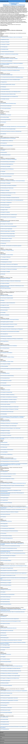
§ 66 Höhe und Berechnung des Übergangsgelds (8, 226)
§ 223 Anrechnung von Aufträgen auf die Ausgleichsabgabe (10, 675)
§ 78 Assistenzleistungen (4, 259)
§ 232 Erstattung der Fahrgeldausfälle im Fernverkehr (9, 700)
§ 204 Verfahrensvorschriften (5, 623)
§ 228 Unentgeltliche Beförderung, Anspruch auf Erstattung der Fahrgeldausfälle (13, 690)
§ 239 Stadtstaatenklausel (4, 724)
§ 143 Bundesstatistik (3, 442)
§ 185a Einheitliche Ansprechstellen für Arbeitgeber (8, 570)
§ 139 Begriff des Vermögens (5, 430)
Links (1, 737)
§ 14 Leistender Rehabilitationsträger (6, 74)
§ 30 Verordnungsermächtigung (5, 119)
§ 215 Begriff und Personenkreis (5, 654)
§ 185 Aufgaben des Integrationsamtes (6, 568)
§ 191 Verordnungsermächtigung (5, 585)
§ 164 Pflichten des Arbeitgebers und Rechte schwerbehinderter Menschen (12, 509)
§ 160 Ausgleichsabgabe (4, 497)
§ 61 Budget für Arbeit (4, 209)
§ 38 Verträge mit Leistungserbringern (6, 145)
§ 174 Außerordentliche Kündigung (6, 535)
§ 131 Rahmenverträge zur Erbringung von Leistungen (9, 409)
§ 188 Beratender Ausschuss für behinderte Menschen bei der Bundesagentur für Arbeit (13, 578)
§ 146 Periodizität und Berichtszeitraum (6, 449)
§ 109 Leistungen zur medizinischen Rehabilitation (8, 345)
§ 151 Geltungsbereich (4, 471)
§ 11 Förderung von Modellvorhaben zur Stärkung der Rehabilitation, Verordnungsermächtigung (11, 64)
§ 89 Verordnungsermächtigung (5, 288)
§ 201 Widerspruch (3, 616)
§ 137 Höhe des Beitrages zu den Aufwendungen (8, 425)
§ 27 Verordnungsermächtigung (5, 108)
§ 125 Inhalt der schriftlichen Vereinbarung (7, 394)
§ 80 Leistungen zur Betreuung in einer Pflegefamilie (9, 264)
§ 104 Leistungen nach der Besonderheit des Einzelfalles (9, 331)
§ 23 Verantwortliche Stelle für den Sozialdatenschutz (9, 96)
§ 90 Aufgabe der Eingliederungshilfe (6, 295)
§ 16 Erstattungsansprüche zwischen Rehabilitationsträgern (10, 79)
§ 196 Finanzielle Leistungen (5, 599)
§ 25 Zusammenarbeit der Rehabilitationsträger (8, 103)
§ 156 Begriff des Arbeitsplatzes (5, 488)
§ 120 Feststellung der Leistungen (6, 380)
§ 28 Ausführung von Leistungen (5, 114)
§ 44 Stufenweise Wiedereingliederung (6, 164)
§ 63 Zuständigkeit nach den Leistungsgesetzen (8, 217)
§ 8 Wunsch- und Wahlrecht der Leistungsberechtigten (9, 54)
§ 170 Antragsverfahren (4, 526)
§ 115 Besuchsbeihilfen (4, 366)
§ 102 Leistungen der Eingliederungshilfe (7, 326)
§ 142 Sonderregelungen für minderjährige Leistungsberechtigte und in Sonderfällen (12, 438)
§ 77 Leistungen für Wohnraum (5, 257)
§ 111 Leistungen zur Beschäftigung (6, 352)
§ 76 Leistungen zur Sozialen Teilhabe (6, 254)
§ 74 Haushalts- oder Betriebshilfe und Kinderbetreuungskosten (10, 245)
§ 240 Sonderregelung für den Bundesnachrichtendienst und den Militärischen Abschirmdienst (13, 727)
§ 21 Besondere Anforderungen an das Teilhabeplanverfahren (10, 91)
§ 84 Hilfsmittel (2, 274)
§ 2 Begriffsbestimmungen (4, 39)
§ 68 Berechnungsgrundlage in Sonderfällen (7, 231)
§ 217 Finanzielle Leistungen (5, 659)
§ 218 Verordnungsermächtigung (5, 661)
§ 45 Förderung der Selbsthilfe (5, 166)
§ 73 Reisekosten (3, 243)
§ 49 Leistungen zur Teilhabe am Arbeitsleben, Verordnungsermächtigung (12, 180)
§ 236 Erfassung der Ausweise (5, 710)
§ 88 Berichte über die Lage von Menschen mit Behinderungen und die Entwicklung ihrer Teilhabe (12, 286)
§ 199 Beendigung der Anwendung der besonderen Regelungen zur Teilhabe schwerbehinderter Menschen (13, 610)
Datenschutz (2, 740)
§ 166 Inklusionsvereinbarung (5, 514)
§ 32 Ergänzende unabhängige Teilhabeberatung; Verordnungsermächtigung (13, 126)
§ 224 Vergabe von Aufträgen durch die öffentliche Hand (9, 678)
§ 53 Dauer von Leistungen (4, 190)
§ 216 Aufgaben (2, 656)
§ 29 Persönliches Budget (4, 117)
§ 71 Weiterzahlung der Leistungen (6, 238)
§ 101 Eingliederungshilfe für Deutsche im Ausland (8, 324)
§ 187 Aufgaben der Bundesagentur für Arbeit (7, 575)
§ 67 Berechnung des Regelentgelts (6, 228)
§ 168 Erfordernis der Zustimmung (6, 521)
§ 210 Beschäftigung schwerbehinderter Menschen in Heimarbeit (11, 640)
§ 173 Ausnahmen (3, 533)
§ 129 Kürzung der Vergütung (5, 404)
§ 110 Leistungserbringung (4, 348)
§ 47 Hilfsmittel (2, 171)
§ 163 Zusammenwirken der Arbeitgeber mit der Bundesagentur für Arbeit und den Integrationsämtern (14, 507)
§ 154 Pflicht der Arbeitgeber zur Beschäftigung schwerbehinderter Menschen (13, 483)
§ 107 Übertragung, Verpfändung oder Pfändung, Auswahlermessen (11, 338)
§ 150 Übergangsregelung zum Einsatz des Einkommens (9, 461)
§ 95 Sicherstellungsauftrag (4, 307)
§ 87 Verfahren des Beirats (4, 283)
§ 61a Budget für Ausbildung (5, 212)
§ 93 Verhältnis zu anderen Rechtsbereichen (7, 302)
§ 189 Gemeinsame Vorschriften (5, 580)
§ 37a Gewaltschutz (3, 143)
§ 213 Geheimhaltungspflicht (5, 647)
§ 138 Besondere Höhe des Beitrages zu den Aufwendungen (10, 428)
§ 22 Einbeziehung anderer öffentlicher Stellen (8, 94)
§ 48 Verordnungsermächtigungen (6, 176)
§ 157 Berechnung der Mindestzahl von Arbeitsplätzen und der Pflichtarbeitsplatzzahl (10, 491)
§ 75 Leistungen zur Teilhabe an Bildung (7, 250)
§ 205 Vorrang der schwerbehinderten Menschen (8, 628)
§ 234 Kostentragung (3, 705)
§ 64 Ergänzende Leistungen (5, 221)
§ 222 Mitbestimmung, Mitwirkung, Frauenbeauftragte (9, 673)
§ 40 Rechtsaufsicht (3, 152)
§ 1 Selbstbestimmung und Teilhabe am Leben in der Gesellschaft (11, 37)
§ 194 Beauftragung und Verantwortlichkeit (7, 594)
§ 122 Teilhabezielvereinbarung (5, 385)
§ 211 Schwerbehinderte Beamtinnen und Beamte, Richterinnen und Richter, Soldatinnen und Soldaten (13, 643)
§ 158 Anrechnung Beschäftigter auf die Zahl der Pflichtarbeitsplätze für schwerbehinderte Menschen (12, 493)
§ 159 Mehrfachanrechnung (4, 495)
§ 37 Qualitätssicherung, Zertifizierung (6, 140)
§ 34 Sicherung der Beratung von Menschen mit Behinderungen (10, 131)
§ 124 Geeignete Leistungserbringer (6, 392)
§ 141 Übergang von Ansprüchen (5, 435)
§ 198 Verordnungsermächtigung (5, 604)
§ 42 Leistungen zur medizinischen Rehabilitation (8, 159)
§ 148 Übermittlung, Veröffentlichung (6, 454)
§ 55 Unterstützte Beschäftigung (5, 195)
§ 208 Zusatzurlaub (3, 635)
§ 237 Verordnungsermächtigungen (6, 712)
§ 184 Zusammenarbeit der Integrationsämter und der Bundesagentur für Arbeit (13, 565)
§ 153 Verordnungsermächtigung (5, 476)
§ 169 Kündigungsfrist (4, 523)
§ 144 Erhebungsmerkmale (4, 444)
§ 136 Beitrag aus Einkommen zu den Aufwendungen (9, 423)
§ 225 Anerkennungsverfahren (5, 680)
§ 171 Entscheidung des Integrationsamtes (7, 528)
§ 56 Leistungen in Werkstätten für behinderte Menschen (9, 197)
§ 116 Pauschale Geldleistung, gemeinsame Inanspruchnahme (10, 368)
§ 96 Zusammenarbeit (4, 310)
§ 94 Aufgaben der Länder (4, 305)
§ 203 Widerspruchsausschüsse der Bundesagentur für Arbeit (10, 621)
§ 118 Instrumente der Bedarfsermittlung (7, 375)
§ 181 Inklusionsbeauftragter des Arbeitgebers (8, 555)
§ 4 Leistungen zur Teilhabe (4, 44)
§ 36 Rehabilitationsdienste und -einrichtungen (8, 138)
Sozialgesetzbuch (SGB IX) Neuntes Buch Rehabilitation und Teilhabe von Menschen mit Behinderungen (14, 4)
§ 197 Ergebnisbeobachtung (5, 601)
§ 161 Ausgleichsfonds (4, 500)
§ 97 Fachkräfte (2, 312)
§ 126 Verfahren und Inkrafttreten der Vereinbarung (8, 397)
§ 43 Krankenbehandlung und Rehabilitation (7, 161)
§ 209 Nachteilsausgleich (4, 637)
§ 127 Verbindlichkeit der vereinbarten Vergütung (8, 399)
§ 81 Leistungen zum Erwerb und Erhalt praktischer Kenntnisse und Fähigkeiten (13, 266)
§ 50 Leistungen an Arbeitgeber (5, 183)
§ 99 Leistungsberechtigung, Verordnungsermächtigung (9, 319)
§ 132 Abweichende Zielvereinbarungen (6, 411)
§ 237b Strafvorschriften (4, 719)
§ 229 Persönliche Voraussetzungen (6, 693)
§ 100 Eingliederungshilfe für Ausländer (6, 321)
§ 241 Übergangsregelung (4, 729)
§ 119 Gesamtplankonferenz (5, 378)
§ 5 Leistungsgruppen (3, 46)
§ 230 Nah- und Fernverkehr (5, 695)
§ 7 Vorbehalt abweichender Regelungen (7, 51)
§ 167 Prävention (3, 516)
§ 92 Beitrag (2, 300)
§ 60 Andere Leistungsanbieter (5, 207)
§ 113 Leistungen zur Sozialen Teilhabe (6, 361)
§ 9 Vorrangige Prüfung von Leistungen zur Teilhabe (8, 58)
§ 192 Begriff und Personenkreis (5, 589)
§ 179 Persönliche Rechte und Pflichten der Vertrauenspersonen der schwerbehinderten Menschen (11, 551)
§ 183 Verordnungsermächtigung (5, 560)
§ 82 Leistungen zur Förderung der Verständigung (8, 269)
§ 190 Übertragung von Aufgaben (5, 582)
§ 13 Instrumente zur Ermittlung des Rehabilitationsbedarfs (10, 70)
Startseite (1, 732)
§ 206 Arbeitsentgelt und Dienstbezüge (6, 630)
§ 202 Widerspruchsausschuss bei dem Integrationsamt (9, 618)
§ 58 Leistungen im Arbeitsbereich (6, 202)
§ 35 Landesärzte (3, 133)
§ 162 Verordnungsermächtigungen (6, 502)
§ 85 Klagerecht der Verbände (5, 278)
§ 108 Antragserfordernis (4, 341)
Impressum (2, 742)
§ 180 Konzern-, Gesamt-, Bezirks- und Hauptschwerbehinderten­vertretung (12, 553)
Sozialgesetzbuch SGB (4, 1)
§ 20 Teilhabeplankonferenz (4, 89)
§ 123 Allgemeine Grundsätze (5, 389)
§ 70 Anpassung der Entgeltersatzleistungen (7, 236)
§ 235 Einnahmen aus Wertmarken (6, 707)
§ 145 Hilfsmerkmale (3, 447)
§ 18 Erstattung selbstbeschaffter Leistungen (7, 84)
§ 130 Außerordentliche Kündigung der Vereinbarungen (9, 406)
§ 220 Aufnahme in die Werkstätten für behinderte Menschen (10, 668)
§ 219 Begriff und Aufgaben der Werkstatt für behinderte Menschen (11, 666)
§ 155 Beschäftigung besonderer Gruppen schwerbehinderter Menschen (12, 485)
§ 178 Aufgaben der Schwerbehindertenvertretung (8, 548)
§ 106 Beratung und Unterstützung (6, 336)
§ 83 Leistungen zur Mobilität (5, 271)
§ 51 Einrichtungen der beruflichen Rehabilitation (8, 185)
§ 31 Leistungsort (3, 122)
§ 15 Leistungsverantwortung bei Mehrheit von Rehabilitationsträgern (11, 77)
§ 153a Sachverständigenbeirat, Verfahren (7, 478)
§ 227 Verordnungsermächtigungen (6, 685)
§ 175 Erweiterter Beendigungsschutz (6, 538)
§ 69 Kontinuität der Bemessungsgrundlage (7, 233)
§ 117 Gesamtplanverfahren (5, 373)
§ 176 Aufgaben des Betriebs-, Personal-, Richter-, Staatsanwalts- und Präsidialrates (12, 544)
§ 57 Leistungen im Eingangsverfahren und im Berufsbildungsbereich (11, 200)
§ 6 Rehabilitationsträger (4, 49)
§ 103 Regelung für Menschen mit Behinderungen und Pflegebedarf (11, 329)
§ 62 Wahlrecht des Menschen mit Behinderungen (8, 214)
